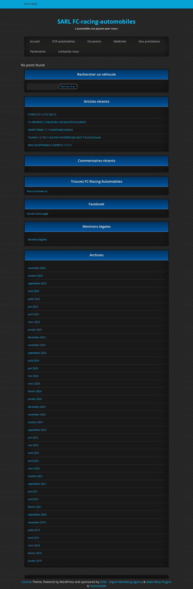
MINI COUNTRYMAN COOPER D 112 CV (50, 145)
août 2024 (33, 360)
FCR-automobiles (63, 41)
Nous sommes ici (37, 191)
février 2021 (35, 506)
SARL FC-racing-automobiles (96, 21)
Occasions (94, 41)
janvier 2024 (35, 398)
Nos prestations (149, 41)
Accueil (35, 41)
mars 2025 (34, 321)
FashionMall (98, 586)
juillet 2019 (34, 530)
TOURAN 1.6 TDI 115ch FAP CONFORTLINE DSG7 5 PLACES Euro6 (64, 137)
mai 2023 (33, 445)
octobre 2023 (35, 422)
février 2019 (35, 553)
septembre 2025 (37, 283)
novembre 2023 (37, 414)
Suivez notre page (37, 213)
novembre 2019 (37, 522)
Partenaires (38, 51)
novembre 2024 (37, 345)
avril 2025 (33, 314)
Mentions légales (37, 239)
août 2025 (33, 291)
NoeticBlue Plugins (159, 582)
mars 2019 (34, 545)
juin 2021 (33, 491)
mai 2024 (33, 375)
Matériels (120, 41)
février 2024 (35, 391)
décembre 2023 (37, 406)
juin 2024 (33, 368)
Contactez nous (68, 51)
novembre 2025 (37, 268)
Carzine (26, 582)
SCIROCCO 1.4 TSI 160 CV (42, 114)
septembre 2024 (37, 352)
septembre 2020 (37, 514)
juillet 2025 (34, 298)
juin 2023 (33, 437)
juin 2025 (33, 306)
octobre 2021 (35, 476)
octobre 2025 (35, 275)
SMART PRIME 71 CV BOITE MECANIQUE (50, 129)
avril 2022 (33, 460)
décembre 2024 (37, 337)
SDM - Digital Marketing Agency (121, 582)
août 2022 (33, 452)
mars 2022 (34, 468)
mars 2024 (34, 383)
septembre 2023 (37, 429)
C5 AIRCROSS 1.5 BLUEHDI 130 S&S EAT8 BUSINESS (57, 122)
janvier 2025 (35, 329)
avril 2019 (33, 537)
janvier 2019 (35, 560)
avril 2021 (33, 499)
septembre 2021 (37, 483)
